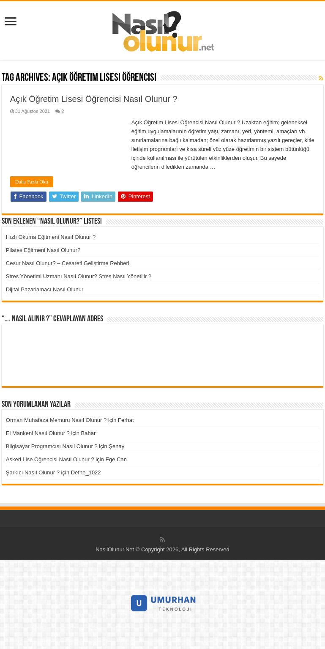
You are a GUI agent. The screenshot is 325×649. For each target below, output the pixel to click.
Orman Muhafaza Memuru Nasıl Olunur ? (56, 420)
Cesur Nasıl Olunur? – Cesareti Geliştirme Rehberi (67, 263)
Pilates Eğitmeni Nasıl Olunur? (43, 250)
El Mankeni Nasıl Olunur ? (38, 433)
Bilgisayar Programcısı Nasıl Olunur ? (52, 446)
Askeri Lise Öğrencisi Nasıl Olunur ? (50, 459)
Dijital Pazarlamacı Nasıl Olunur (45, 289)
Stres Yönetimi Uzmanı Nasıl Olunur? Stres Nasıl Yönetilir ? (78, 276)
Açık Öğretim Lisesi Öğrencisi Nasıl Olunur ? (94, 99)
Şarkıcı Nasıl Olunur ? (33, 472)
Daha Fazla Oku (31, 182)
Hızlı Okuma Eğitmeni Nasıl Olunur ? (51, 237)
